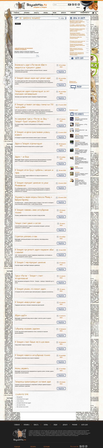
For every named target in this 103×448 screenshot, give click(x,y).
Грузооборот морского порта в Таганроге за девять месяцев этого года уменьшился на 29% (77, 21)
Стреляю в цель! (73, 110)
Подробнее (61, 72)
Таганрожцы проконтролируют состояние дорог (33, 381)
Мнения (73, 12)
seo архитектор (21, 405)
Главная (16, 12)
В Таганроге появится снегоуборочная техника (32, 355)
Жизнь (46, 12)
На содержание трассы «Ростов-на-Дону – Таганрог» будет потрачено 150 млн (32, 120)
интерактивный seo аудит (24, 403)
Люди (54, 12)
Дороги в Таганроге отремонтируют (28, 143)
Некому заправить (22, 368)
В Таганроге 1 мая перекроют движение (30, 262)
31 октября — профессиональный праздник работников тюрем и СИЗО (78, 25)
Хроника (26, 12)
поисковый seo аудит (22, 399)
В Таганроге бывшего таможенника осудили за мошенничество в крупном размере (77, 30)
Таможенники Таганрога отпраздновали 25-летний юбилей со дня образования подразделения (77, 34)
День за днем (79, 18)
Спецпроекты (84, 12)
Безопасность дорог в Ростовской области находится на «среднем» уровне (31, 66)
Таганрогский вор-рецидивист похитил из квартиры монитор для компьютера (77, 45)
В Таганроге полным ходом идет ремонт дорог (33, 78)
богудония (19, 397)
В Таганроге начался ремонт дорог (28, 302)
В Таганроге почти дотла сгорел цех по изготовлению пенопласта (77, 42)
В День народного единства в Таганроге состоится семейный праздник (76, 49)
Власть (36, 12)
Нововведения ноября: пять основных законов (76, 38)
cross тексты (20, 401)
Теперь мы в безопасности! (73, 82)
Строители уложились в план (26, 236)
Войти (78, 7)
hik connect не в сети (22, 406)
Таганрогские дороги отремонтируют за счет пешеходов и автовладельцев (32, 92)
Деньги (63, 12)
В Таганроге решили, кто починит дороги (30, 289)
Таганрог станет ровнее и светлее (28, 223)
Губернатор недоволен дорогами (27, 328)
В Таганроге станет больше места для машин (32, 342)
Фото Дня (79, 58)
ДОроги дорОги (21, 315)
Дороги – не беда (22, 157)
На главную (61, 18)
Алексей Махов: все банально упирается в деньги (24, 49)
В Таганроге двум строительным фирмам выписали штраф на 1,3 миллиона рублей (77, 53)
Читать (37, 55)
